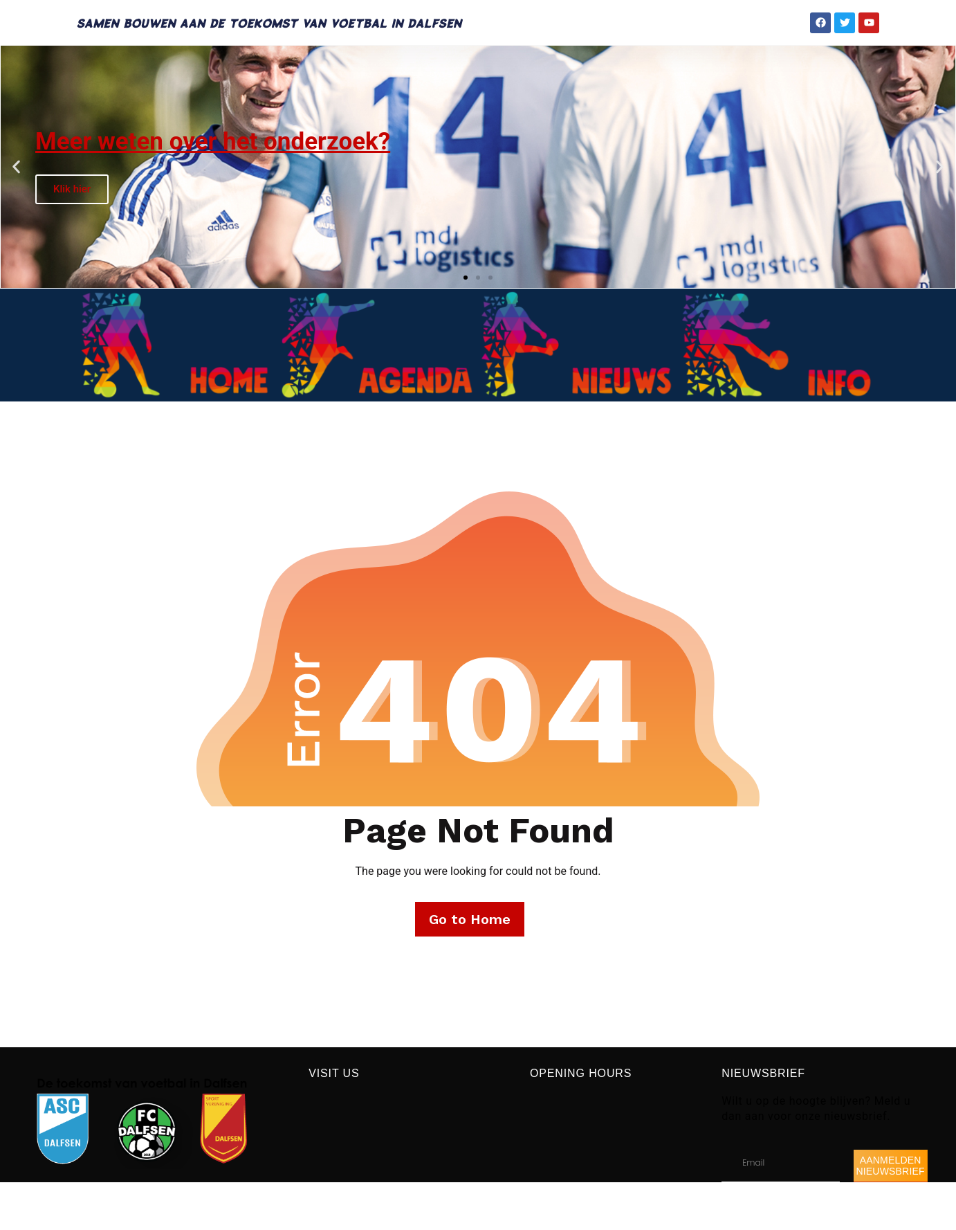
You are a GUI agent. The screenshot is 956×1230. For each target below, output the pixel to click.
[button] (16, 167)
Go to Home (470, 919)
